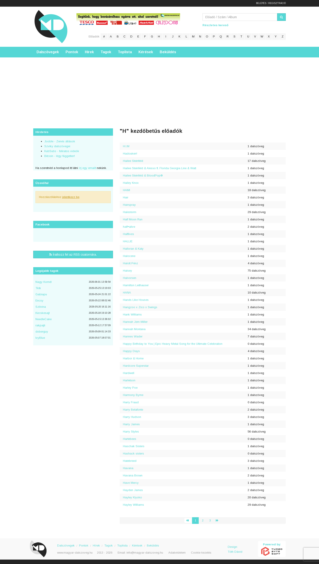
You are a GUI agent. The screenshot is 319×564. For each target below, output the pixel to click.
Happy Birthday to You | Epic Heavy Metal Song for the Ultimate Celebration (172, 343)
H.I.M (126, 146)
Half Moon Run (132, 219)
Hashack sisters (133, 453)
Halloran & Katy (133, 248)
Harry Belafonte (133, 409)
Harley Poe (130, 387)
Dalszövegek (48, 52)
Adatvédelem (177, 552)
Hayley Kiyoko (132, 497)
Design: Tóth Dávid (235, 549)
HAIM (126, 190)
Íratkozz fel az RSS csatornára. (73, 254)
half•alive (129, 226)
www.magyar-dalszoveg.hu (75, 552)
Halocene (129, 256)
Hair (125, 197)
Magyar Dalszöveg (51, 26)
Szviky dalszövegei (57, 146)
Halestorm (129, 212)
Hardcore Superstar (136, 365)
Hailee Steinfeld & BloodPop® (143, 175)
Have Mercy (131, 482)
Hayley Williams (133, 504)
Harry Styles (131, 431)
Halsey (127, 270)
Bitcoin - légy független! (59, 156)
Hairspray (129, 204)
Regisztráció (277, 3)
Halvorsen (129, 278)
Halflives (128, 234)
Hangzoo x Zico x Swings (140, 307)
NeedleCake (43, 319)
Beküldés (168, 52)
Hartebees (129, 439)
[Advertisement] (159, 88)
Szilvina (40, 306)
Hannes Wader (132, 336)
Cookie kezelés (201, 552)
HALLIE (127, 241)
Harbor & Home (133, 358)
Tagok (106, 52)
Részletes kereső (215, 25)
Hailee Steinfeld (133, 161)
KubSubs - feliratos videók (61, 151)
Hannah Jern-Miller (135, 321)
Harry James (131, 424)
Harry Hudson (132, 417)
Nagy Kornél (43, 282)
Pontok (72, 52)
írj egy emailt (87, 168)
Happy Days (131, 351)
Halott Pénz (130, 263)
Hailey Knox (131, 182)
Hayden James (133, 490)
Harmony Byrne (133, 395)
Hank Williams (132, 314)
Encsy (39, 300)
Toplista (125, 52)
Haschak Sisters (133, 446)
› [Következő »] (218, 520)
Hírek (89, 52)
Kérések (145, 52)
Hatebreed (129, 460)
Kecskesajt (42, 313)
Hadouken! (130, 153)
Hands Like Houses (136, 300)
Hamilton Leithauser (136, 285)
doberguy (41, 331)
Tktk (38, 288)
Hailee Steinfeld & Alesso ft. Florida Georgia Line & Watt (159, 168)
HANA (127, 292)
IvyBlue (40, 337)
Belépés (261, 3)
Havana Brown (132, 475)
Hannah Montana (134, 329)
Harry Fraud (131, 402)
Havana (128, 468)
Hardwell (128, 373)
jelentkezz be (70, 197)
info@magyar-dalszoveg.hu (144, 552)
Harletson (129, 380)
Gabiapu (41, 294)
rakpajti (40, 325)
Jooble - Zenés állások (59, 141)
